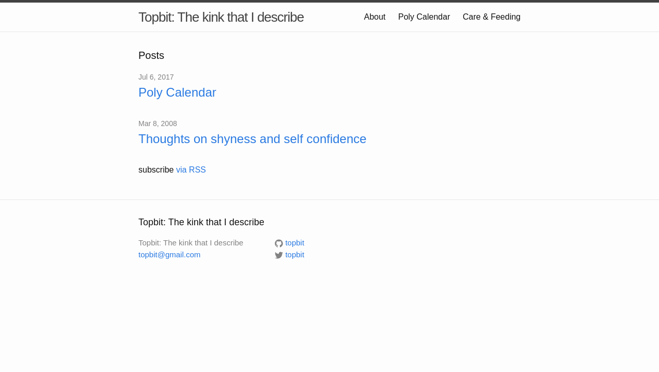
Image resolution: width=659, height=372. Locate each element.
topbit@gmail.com (169, 254)
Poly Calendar (424, 16)
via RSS (191, 169)
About (375, 16)
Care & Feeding (492, 16)
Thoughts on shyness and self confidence (252, 139)
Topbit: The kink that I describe (221, 17)
